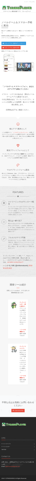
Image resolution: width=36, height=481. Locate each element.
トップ (25, 1)
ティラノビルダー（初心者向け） (23, 304)
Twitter (3, 449)
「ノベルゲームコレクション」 (20, 132)
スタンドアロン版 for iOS (11, 47)
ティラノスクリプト (6, 443)
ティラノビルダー (5, 446)
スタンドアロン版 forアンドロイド (14, 43)
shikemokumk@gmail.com (12, 466)
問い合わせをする (18, 410)
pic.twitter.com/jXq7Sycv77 (15, 262)
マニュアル (32, 1)
